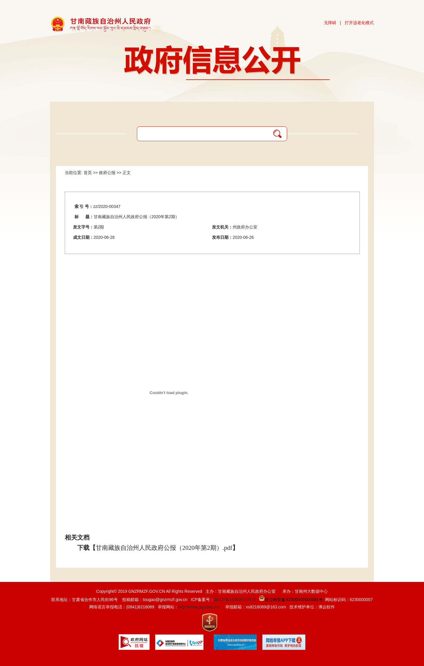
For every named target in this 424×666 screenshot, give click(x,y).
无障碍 (330, 22)
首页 (88, 172)
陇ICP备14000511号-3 (234, 599)
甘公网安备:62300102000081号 (290, 599)
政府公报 (107, 172)
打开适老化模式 (359, 22)
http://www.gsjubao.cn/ (199, 607)
